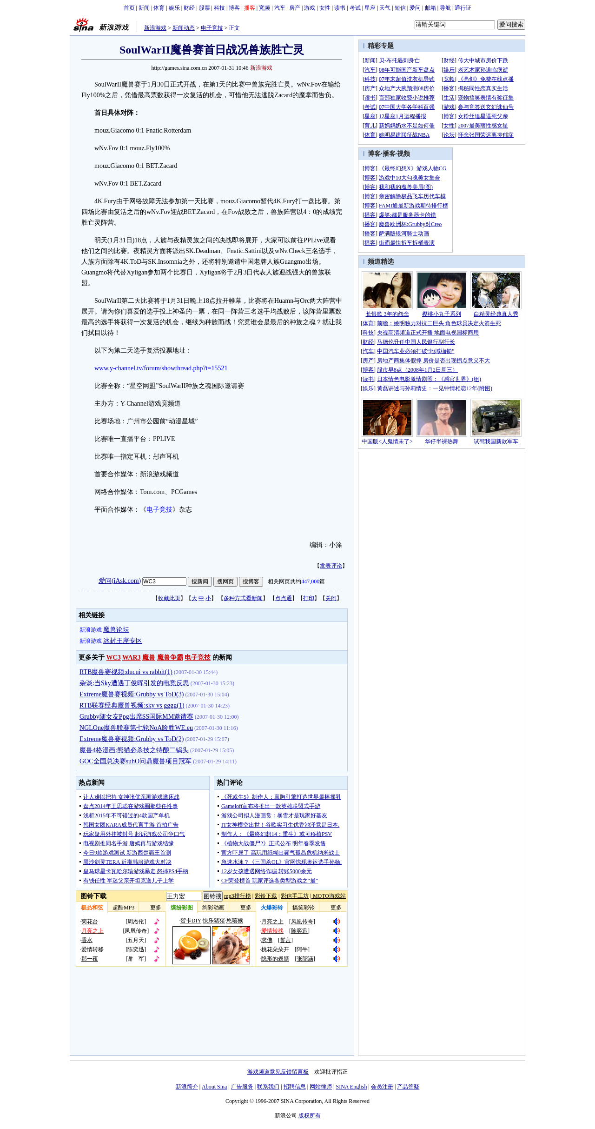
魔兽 (148, 657)
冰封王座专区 (122, 640)
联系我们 (268, 1086)
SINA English (351, 1086)
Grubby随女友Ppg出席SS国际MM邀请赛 (136, 716)
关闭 (331, 598)
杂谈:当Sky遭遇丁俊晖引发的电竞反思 (134, 683)
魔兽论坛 (116, 629)
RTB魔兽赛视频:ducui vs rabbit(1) (125, 671)
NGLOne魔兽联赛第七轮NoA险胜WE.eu (136, 727)
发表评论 (331, 565)
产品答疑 (408, 1086)
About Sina (214, 1086)
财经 (189, 8)
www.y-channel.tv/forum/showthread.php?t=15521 (161, 368)
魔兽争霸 (170, 657)
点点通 (283, 598)
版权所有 (309, 1115)
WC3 (113, 657)
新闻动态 (183, 28)
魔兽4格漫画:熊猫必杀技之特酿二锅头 (134, 750)
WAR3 (131, 657)
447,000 (310, 581)
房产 (294, 8)
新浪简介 (187, 1086)
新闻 (144, 8)
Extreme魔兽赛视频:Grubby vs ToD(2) (131, 738)
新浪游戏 (155, 28)
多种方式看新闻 (243, 598)
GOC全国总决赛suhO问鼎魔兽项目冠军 (135, 761)
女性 (325, 8)
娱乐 (174, 8)
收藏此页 (169, 598)
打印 (308, 598)
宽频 (264, 8)
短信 (400, 8)
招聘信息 (295, 1086)
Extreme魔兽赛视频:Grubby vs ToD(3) (131, 694)
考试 (355, 8)
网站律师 (321, 1086)
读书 (339, 8)
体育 (159, 8)
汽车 (279, 8)
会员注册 (382, 1086)
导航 (445, 8)
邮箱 (430, 8)
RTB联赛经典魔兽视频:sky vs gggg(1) (132, 705)
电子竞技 (212, 28)
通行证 (463, 8)
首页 (129, 8)
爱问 (415, 8)
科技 (219, 8)
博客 (234, 8)
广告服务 (242, 1086)
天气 (384, 8)
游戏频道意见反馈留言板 (278, 1072)
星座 (370, 8)
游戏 (309, 8)
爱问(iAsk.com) (120, 580)
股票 (204, 8)
